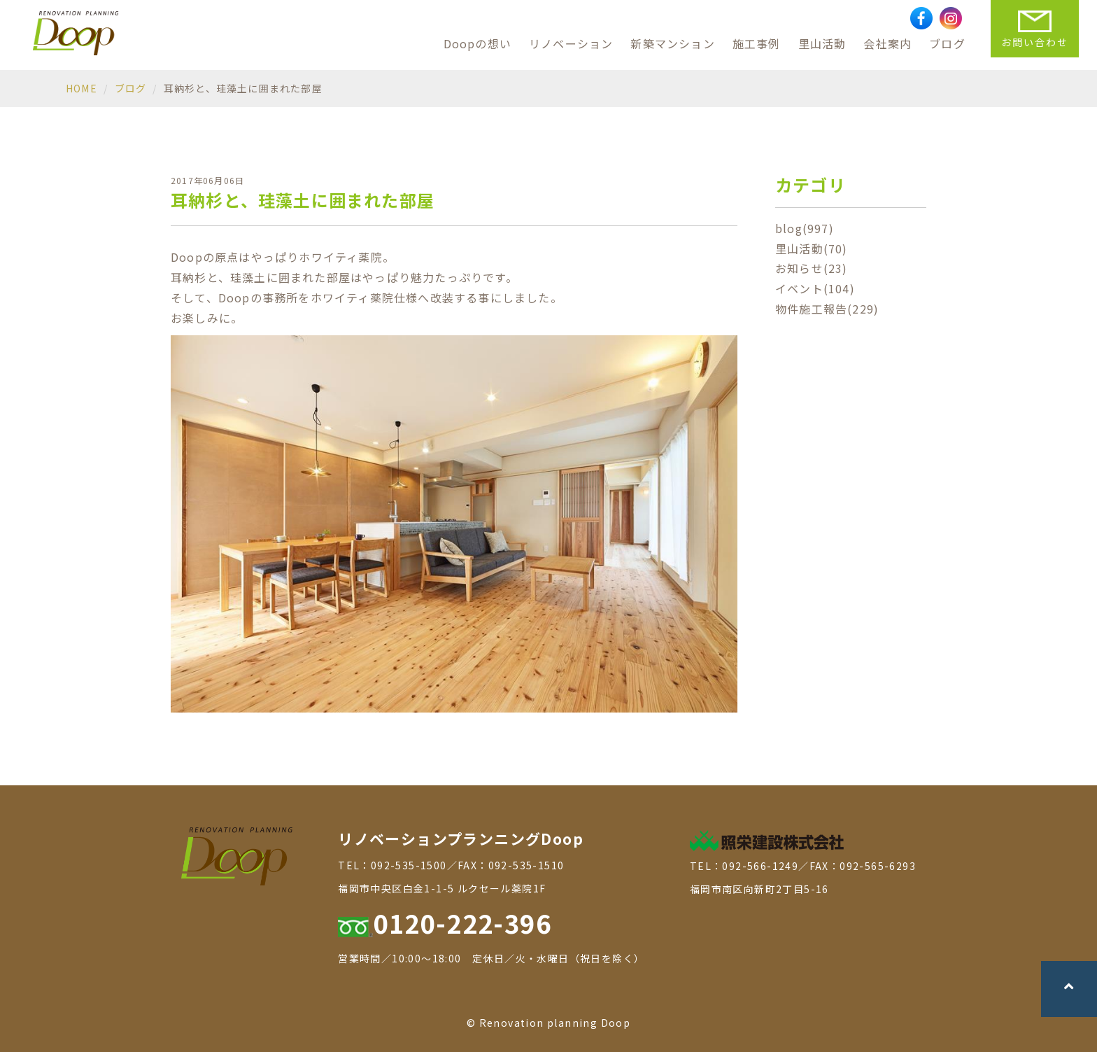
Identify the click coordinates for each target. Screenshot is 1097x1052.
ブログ (947, 43)
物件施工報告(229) (827, 308)
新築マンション (672, 43)
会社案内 (887, 43)
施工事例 (756, 43)
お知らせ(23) (811, 268)
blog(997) (804, 228)
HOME (81, 88)
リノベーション (571, 43)
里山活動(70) (811, 248)
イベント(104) (815, 288)
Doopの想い (477, 43)
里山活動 (822, 43)
